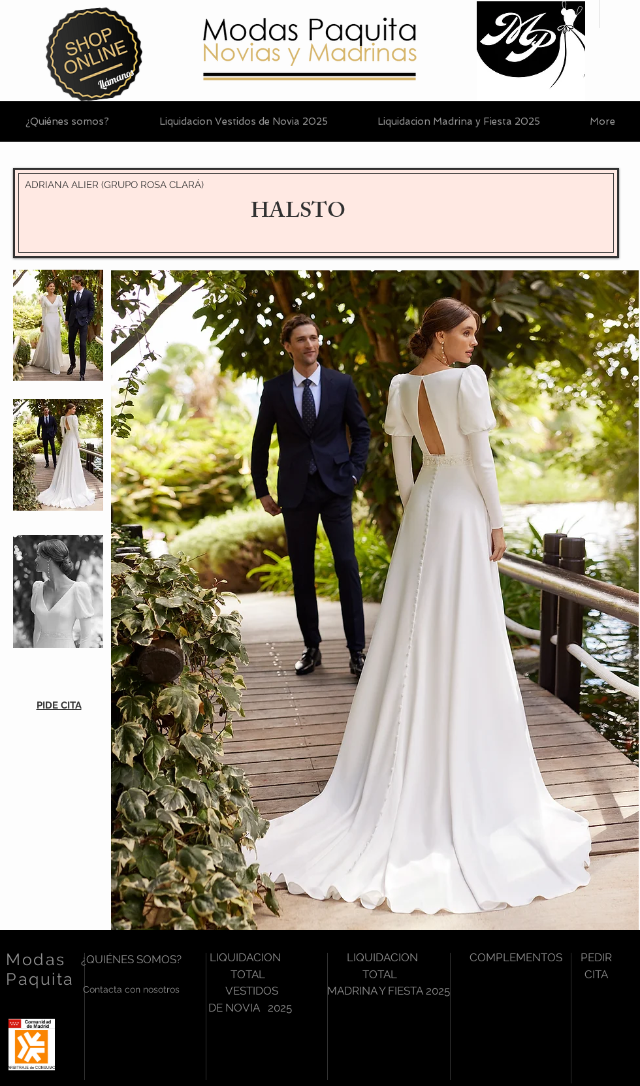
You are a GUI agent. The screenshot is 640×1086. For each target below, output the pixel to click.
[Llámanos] (116, 78)
